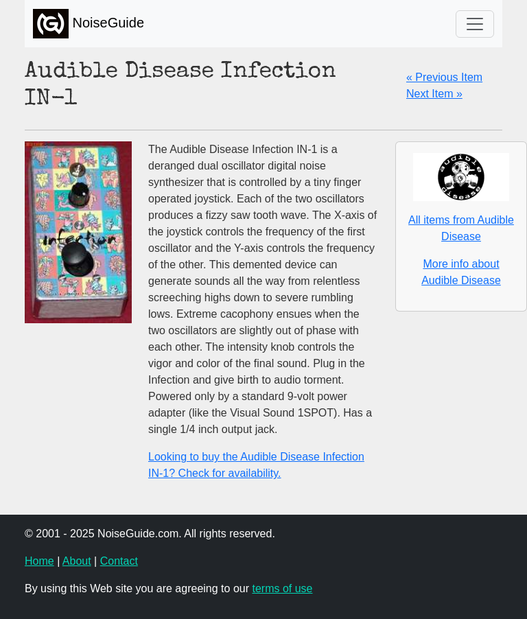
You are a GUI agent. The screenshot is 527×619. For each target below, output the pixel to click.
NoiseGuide (88, 23)
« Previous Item (444, 77)
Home (39, 561)
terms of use (282, 588)
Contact (119, 561)
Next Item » (434, 94)
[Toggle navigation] (475, 24)
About (76, 561)
